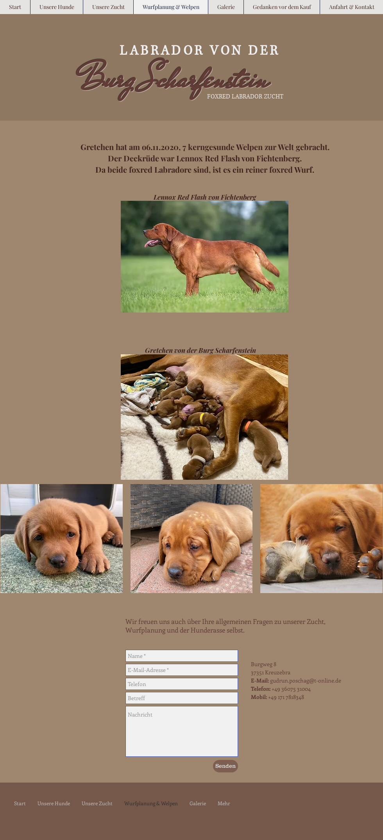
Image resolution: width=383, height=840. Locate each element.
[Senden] (225, 766)
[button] (61, 538)
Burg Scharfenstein (173, 79)
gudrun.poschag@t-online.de (305, 680)
